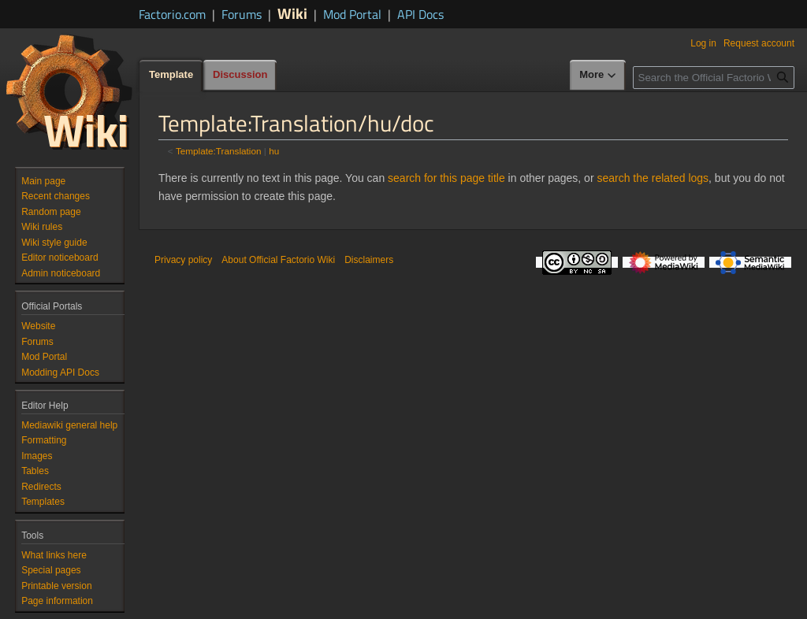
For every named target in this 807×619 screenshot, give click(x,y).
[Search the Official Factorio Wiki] (713, 77)
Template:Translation (219, 151)
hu (274, 151)
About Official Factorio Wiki (278, 259)
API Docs (420, 14)
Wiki (292, 13)
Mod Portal (352, 14)
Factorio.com (172, 14)
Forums (241, 14)
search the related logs (652, 178)
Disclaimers (368, 259)
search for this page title (446, 178)
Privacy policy (183, 259)
